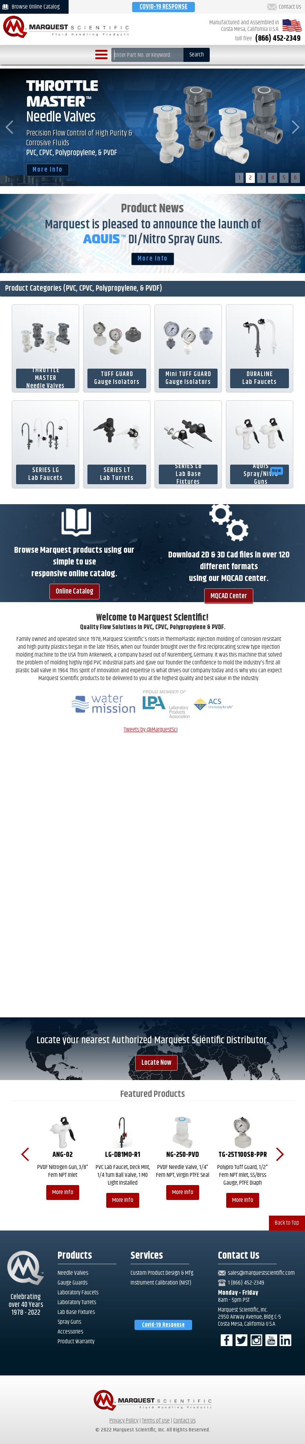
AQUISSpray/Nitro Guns (263, 474)
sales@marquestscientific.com (261, 1273)
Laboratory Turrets (77, 1302)
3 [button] (261, 178)
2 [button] (250, 178)
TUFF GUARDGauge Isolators (117, 378)
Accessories (70, 1332)
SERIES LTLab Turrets (117, 474)
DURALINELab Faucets (259, 378)
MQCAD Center (229, 596)
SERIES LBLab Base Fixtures (188, 474)
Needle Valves (73, 1273)
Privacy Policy (123, 1421)
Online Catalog (74, 591)
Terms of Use (156, 1421)
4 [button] (272, 178)
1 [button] (239, 178)
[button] (101, 55)
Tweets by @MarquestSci (151, 730)
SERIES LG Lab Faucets (45, 474)
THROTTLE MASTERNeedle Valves (45, 378)
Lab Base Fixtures (76, 1312)
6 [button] (295, 178)
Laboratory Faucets (78, 1293)
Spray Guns (69, 1322)
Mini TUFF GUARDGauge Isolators (188, 378)
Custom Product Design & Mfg (162, 1273)
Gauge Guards (72, 1283)
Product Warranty (76, 1342)
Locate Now (156, 1062)
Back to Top (287, 1223)
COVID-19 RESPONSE (163, 7)
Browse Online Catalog (36, 7)
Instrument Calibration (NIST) (161, 1283)
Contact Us (290, 7)
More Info (48, 170)
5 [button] (284, 178)
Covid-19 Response (163, 1325)
